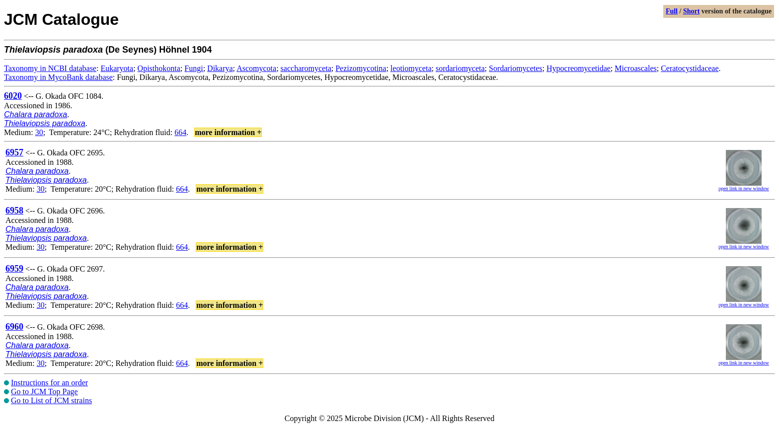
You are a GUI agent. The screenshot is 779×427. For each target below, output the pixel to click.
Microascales (635, 68)
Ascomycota (256, 68)
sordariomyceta (460, 68)
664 (180, 132)
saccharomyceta (306, 68)
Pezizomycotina (360, 68)
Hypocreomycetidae (578, 68)
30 (39, 132)
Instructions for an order (49, 382)
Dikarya (220, 68)
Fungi (193, 68)
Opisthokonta (159, 68)
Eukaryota (116, 68)
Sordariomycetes (516, 68)
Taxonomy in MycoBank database (58, 77)
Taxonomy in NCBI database (50, 68)
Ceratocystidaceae (689, 68)
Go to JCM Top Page (44, 391)
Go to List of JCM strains (51, 400)
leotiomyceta (411, 68)
